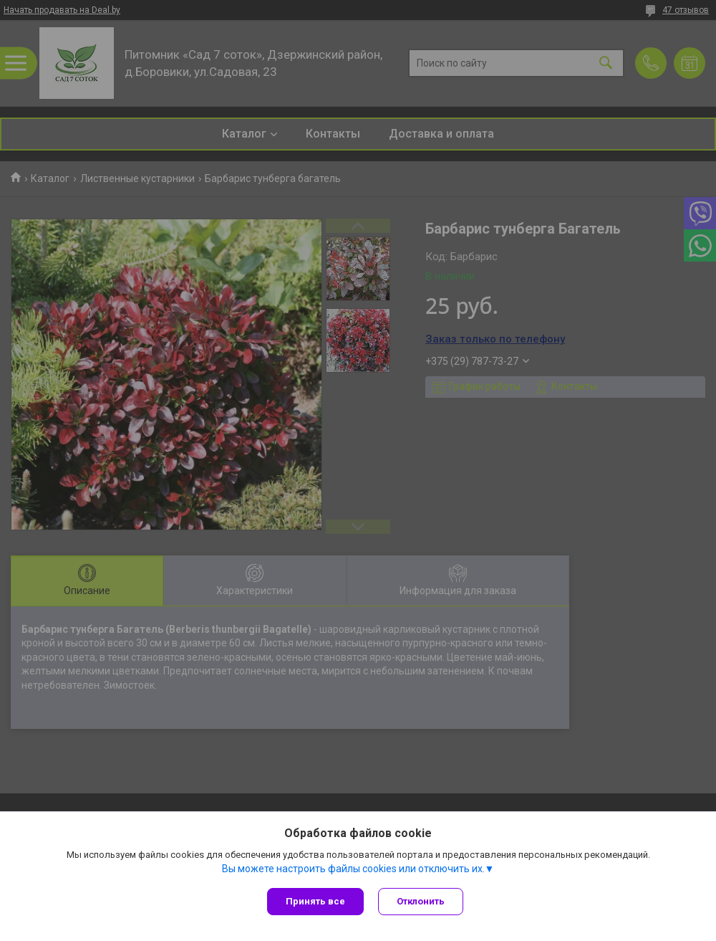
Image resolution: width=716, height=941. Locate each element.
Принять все (315, 901)
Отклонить (421, 901)
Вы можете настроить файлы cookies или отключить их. (353, 868)
